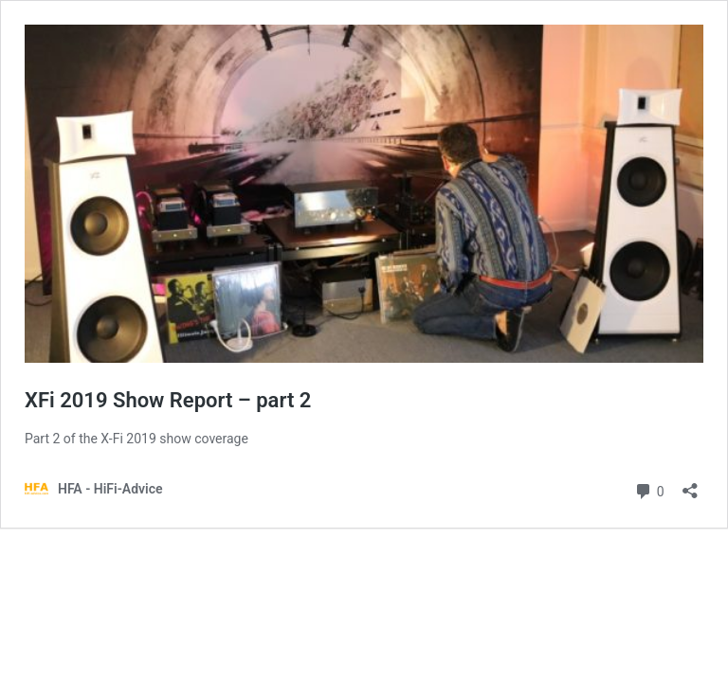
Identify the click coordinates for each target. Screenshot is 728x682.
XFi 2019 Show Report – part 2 (168, 400)
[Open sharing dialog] (690, 484)
